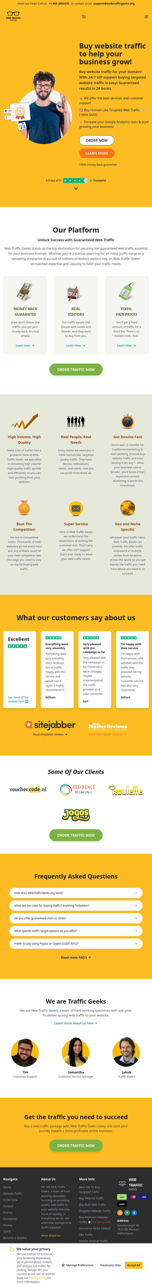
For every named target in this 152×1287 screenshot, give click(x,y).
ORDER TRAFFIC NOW (76, 369)
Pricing (7, 1225)
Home (7, 1187)
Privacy (7, 1212)
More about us (50, 1235)
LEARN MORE (97, 153)
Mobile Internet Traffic (93, 1241)
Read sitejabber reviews (50, 734)
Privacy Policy (38, 1278)
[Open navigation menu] (146, 16)
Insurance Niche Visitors (95, 1228)
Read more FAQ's (76, 957)
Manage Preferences (77, 1265)
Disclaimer (10, 1219)
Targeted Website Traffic (94, 1211)
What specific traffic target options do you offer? (76, 931)
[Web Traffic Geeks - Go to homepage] (13, 16)
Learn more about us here (76, 1023)
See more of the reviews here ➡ (18, 699)
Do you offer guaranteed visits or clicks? (76, 918)
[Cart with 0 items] (84, 17)
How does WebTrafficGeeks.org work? (76, 893)
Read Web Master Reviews (108, 734)
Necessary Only (110, 1265)
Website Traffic (12, 1193)
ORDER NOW (97, 140)
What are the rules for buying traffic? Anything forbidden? (76, 905)
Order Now (10, 1200)
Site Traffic (86, 1235)
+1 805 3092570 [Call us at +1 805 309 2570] (59, 3)
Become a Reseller (15, 1238)
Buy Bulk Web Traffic (92, 1204)
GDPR (7, 1231)
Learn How (25, 345)
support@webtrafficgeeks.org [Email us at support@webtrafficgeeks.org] (114, 3)
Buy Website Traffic (91, 1198)
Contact (8, 1206)
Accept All (133, 1265)
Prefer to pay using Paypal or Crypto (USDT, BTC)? (76, 943)
